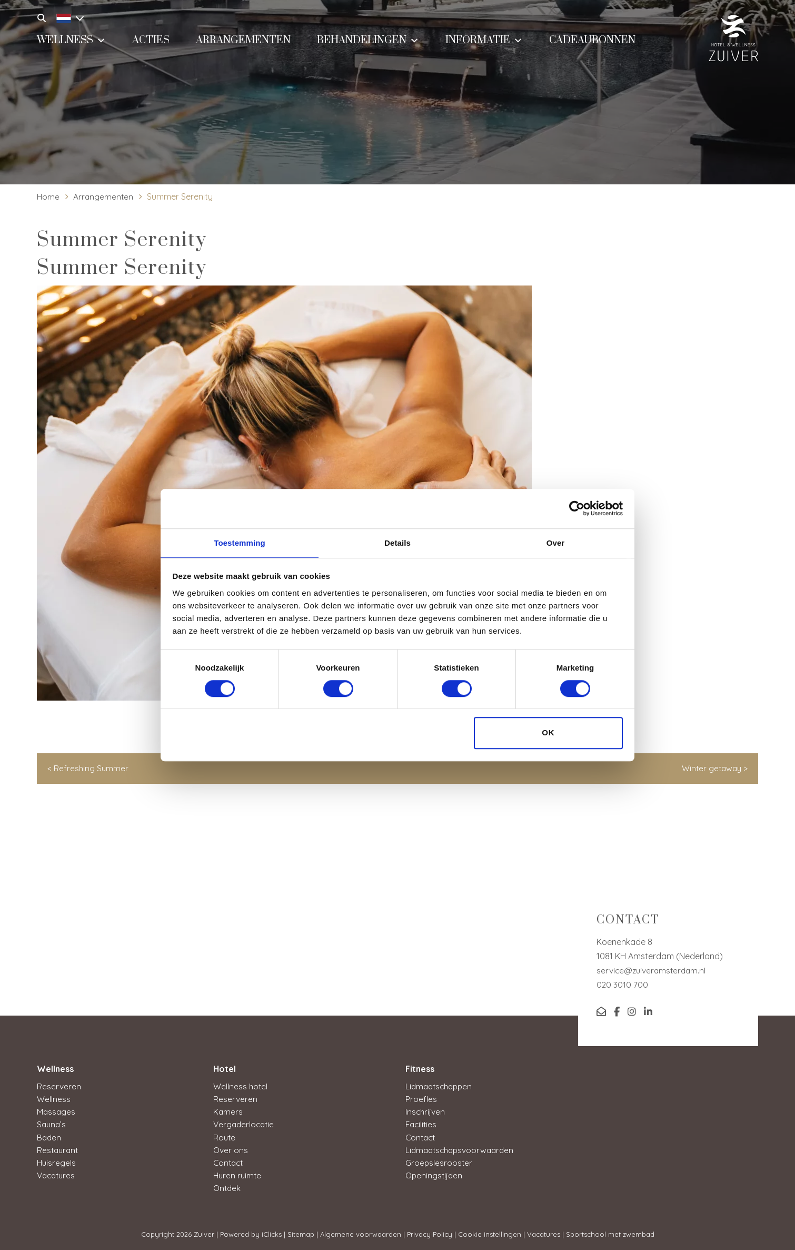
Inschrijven (425, 1111)
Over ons (231, 1149)
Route (224, 1136)
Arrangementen (243, 45)
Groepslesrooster (439, 1162)
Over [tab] (555, 542)
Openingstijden (434, 1174)
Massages (56, 1111)
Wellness (71, 44)
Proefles (421, 1099)
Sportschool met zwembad (610, 1233)
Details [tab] (397, 542)
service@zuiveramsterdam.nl (653, 970)
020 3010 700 (623, 984)
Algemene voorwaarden (360, 1233)
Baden (49, 1136)
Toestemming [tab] (239, 542)
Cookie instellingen (489, 1233)
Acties (151, 45)
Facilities (422, 1124)
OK (548, 733)
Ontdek (227, 1187)
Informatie (484, 44)
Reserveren (59, 1086)
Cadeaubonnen (592, 45)
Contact (229, 1162)
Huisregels (57, 1162)
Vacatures (57, 1174)
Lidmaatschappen (440, 1086)
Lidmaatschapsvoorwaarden (462, 1149)
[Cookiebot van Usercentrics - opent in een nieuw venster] (577, 508)
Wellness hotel (241, 1086)
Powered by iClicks (251, 1233)
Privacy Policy (429, 1233)
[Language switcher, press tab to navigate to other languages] (67, 16)
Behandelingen (368, 44)
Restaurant (59, 1149)
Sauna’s (52, 1124)
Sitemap (300, 1233)
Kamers (228, 1111)
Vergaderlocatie (245, 1124)
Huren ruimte (238, 1174)
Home (48, 196)
